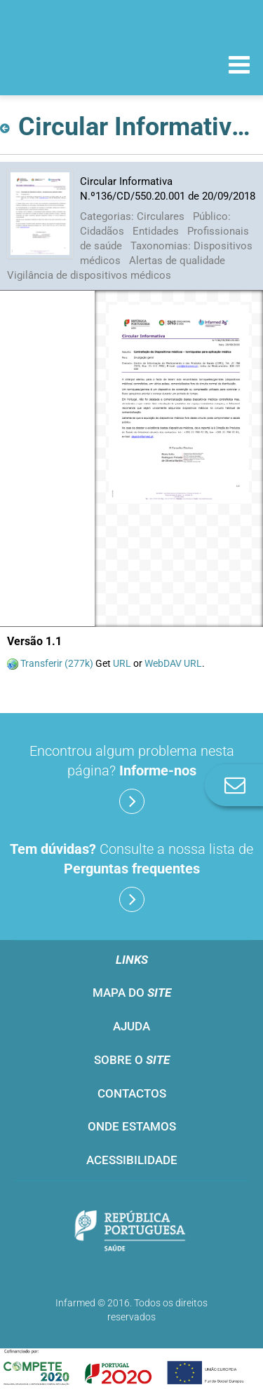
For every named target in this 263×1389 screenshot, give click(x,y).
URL (122, 663)
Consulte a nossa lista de (131, 876)
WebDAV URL (173, 663)
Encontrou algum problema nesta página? (131, 778)
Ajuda (131, 1026)
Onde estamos (132, 1126)
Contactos (131, 1093)
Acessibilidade (131, 1160)
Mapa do (132, 993)
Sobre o (132, 1060)
